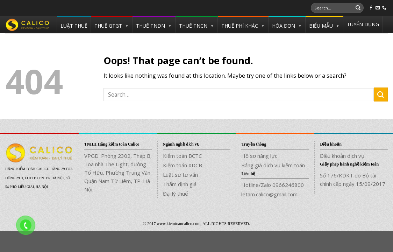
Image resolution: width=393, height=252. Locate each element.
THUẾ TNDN (150, 25)
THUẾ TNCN (193, 25)
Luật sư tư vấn (180, 174)
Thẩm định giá (179, 184)
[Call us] (384, 8)
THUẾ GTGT (108, 25)
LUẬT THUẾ (73, 25)
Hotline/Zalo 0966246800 (272, 184)
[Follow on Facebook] (371, 8)
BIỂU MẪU (321, 25)
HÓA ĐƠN (283, 25)
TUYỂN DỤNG (363, 24)
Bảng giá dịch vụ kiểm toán (273, 165)
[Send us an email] (378, 8)
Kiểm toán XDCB (182, 165)
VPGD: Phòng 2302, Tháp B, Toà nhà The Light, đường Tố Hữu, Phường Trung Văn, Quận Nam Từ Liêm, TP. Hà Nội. (118, 172)
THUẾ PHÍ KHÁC (239, 25)
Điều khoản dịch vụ (342, 155)
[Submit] (358, 8)
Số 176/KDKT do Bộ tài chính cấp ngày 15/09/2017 (352, 179)
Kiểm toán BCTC (182, 155)
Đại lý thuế (175, 193)
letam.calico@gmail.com (269, 194)
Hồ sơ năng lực (259, 155)
